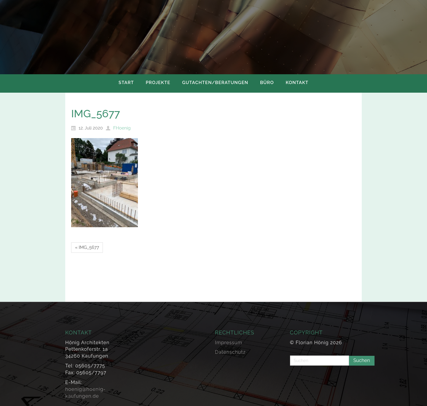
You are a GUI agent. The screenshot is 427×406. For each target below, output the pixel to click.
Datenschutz (230, 352)
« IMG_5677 (87, 247)
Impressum (228, 342)
